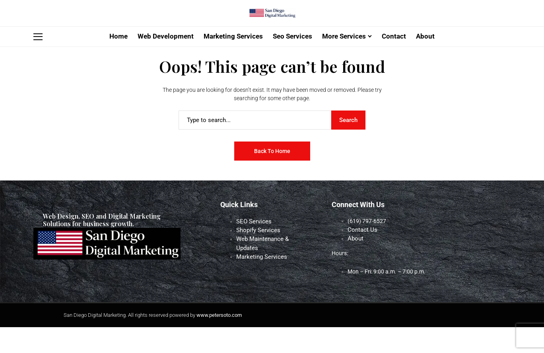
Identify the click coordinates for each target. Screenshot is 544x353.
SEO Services (252, 248)
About (355, 265)
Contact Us (361, 256)
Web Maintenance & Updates (271, 265)
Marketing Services (259, 273)
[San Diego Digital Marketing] (272, 27)
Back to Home (272, 178)
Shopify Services (256, 256)
